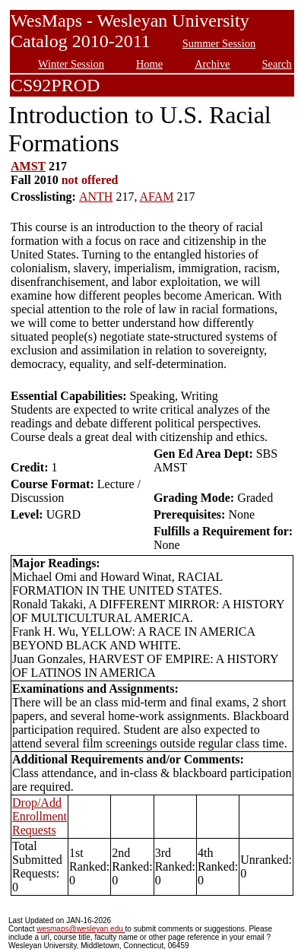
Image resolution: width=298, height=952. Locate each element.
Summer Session (218, 43)
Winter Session (71, 64)
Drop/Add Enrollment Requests (39, 816)
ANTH (96, 196)
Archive (212, 64)
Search (277, 64)
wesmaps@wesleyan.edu (80, 929)
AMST (28, 166)
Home (149, 64)
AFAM (157, 196)
